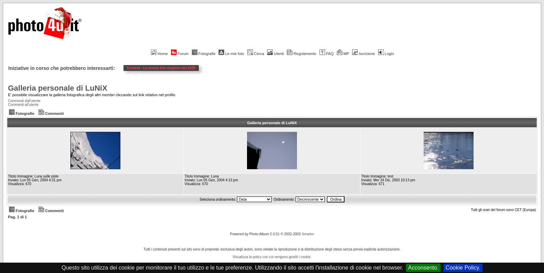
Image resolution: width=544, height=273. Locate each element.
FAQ (327, 54)
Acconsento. (423, 268)
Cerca (255, 54)
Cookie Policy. (462, 268)
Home (159, 54)
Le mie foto (231, 54)
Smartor (307, 234)
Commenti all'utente (23, 105)
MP (343, 54)
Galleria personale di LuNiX (57, 88)
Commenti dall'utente (24, 101)
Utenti (275, 54)
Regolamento (301, 54)
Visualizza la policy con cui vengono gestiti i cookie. (272, 257)
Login (386, 54)
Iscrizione (363, 54)
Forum (180, 54)
